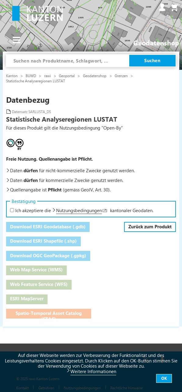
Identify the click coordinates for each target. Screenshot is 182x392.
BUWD (31, 75)
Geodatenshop (94, 75)
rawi (48, 75)
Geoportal (67, 75)
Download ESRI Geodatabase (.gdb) (48, 226)
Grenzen (122, 75)
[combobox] (67, 61)
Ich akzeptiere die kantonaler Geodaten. (81, 210)
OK (164, 378)
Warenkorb (175, 7)
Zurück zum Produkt (150, 226)
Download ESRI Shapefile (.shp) (43, 241)
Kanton (12, 75)
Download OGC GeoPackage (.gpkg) (48, 255)
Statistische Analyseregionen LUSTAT (35, 80)
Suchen (152, 60)
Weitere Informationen (93, 371)
